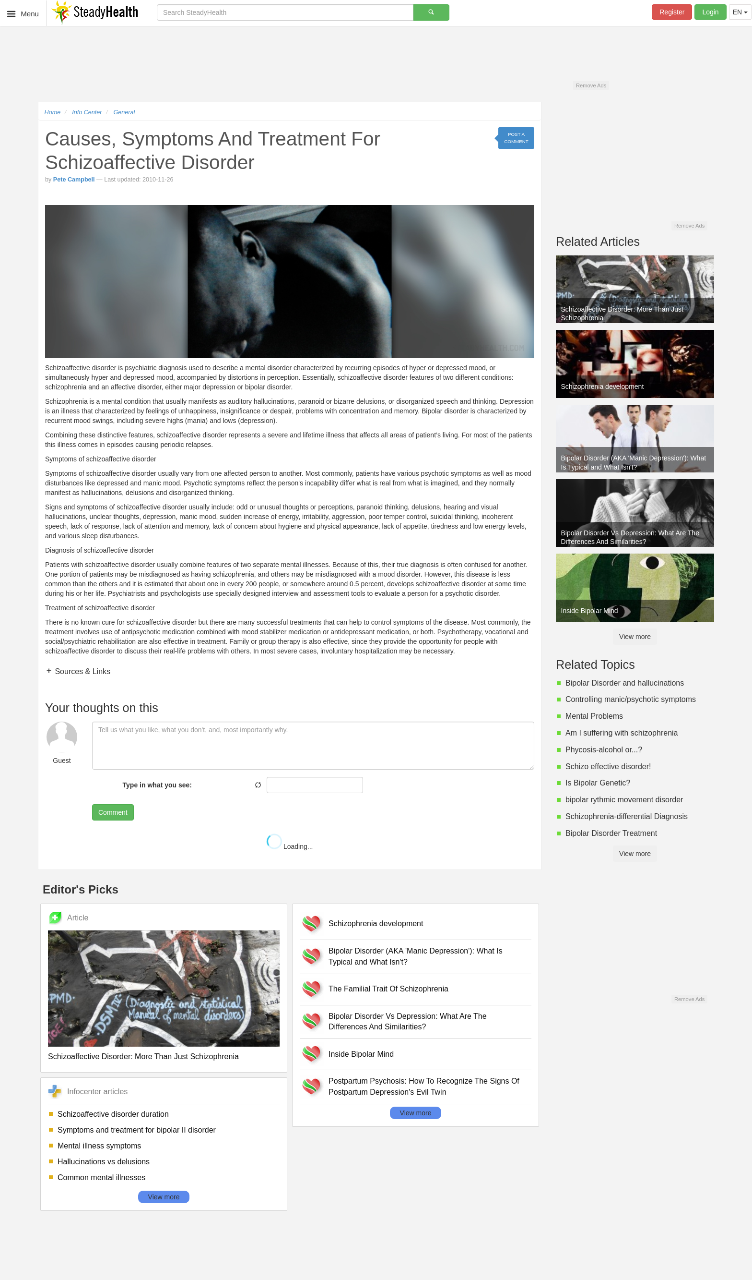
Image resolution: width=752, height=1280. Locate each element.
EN (740, 12)
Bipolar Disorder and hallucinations (624, 683)
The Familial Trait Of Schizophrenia (388, 989)
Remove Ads (591, 85)
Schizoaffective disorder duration (113, 1114)
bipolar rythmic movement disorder (624, 800)
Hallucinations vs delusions (104, 1162)
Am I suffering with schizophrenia (621, 733)
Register (671, 12)
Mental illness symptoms (99, 1146)
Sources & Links (81, 671)
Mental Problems (594, 716)
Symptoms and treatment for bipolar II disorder (137, 1130)
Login (710, 12)
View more (164, 1197)
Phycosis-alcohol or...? (603, 750)
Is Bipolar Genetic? (597, 783)
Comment (113, 812)
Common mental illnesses (101, 1177)
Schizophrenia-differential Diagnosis (626, 816)
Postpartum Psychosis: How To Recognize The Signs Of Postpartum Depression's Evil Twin (424, 1086)
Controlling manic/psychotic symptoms (630, 699)
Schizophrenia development (376, 923)
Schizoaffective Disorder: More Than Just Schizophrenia (143, 1056)
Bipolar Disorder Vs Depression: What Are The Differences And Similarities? (408, 1021)
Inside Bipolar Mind (361, 1054)
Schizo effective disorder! (608, 766)
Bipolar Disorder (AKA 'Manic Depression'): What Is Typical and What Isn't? (416, 956)
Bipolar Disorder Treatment (611, 833)
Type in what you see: (157, 785)
